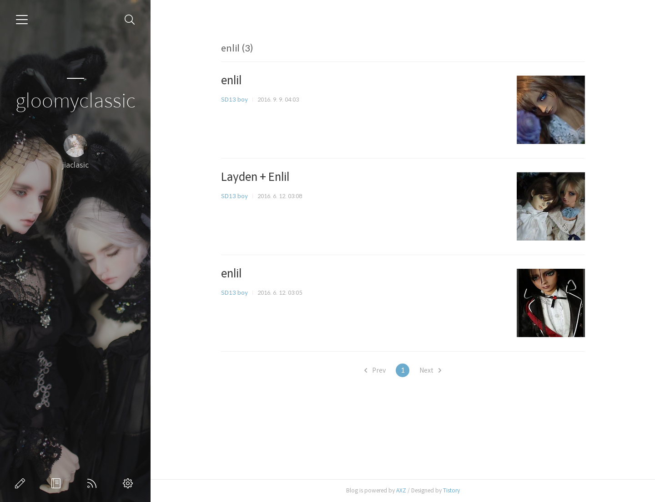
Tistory (451, 490)
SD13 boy (234, 99)
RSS (94, 483)
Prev (375, 370)
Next (430, 370)
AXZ (401, 490)
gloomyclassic (75, 101)
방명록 (58, 483)
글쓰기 (22, 483)
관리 (130, 483)
